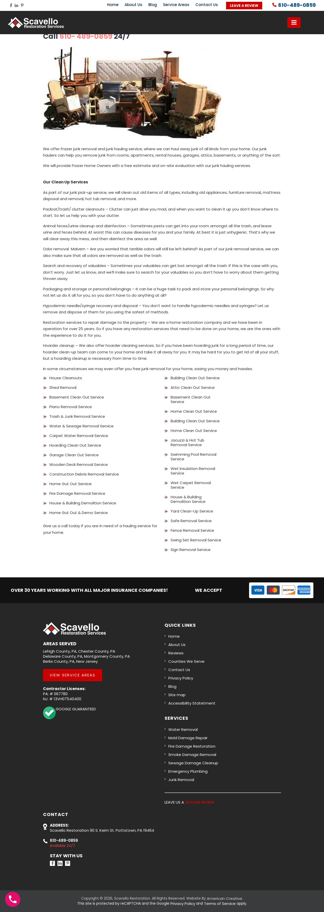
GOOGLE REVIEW (199, 802)
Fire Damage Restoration (191, 746)
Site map (177, 694)
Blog (152, 4)
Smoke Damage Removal (192, 754)
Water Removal (183, 729)
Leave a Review (244, 5)
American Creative (224, 898)
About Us (133, 4)
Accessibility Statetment (191, 703)
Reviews (176, 653)
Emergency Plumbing (188, 771)
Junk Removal (181, 779)
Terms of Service (220, 903)
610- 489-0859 (85, 36)
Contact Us (206, 4)
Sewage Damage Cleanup (193, 763)
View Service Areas (72, 675)
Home (112, 4)
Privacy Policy (180, 678)
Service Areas (176, 4)
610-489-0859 (297, 5)
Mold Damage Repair (188, 737)
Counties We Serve (186, 661)
